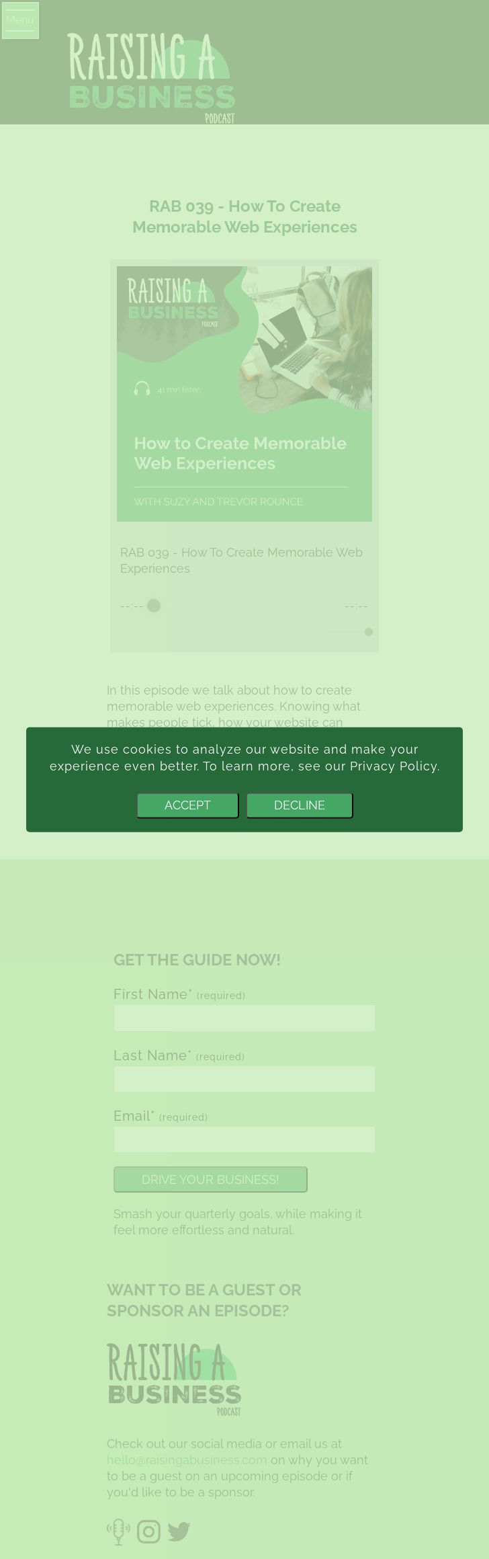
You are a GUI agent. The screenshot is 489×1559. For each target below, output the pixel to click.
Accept (188, 805)
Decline (299, 805)
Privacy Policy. (395, 766)
